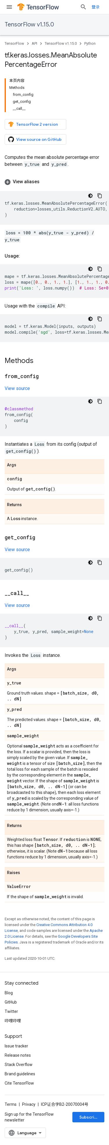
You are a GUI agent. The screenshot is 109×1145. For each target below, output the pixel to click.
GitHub (11, 1002)
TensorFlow (14, 43)
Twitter (11, 1011)
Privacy (28, 1104)
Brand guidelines (20, 1074)
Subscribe (89, 1117)
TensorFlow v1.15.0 (29, 24)
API (34, 43)
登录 (96, 7)
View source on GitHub (35, 139)
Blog (9, 993)
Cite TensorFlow (19, 1083)
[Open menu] (9, 7)
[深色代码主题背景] (90, 195)
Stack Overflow (19, 1064)
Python (90, 43)
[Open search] (83, 6)
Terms (11, 1104)
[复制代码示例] (99, 195)
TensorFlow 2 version (33, 124)
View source (17, 388)
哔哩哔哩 (13, 1020)
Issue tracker (16, 1046)
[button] (54, 181)
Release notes (18, 1055)
